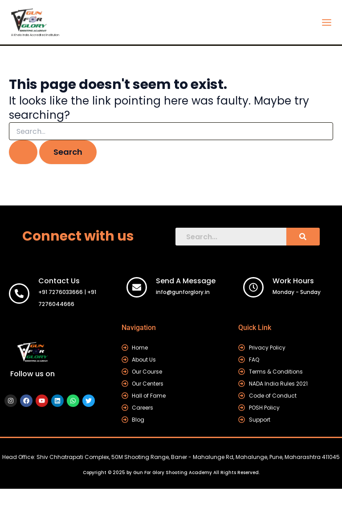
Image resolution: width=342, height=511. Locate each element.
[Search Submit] (23, 152)
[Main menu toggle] (326, 22)
